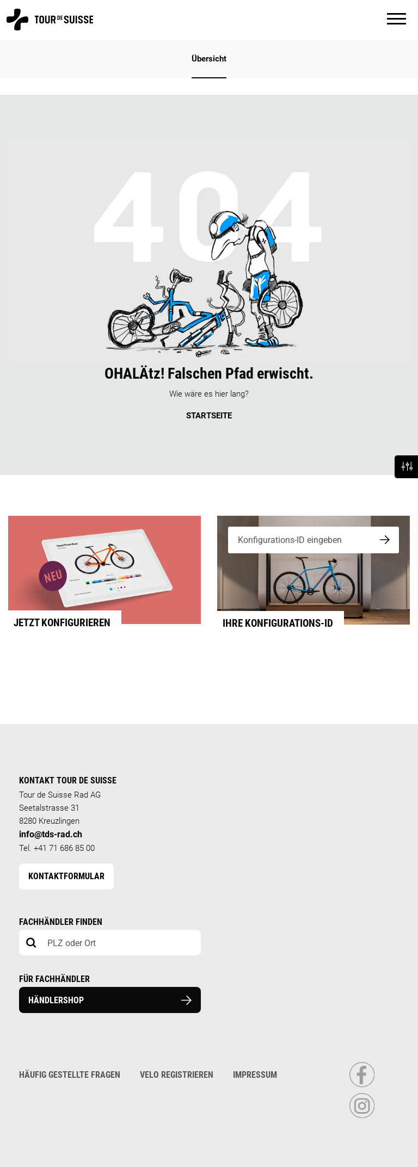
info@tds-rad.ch (50, 834)
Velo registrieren (176, 1075)
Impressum (255, 1075)
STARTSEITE (209, 416)
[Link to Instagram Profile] (361, 1115)
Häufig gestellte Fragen (69, 1075)
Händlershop (110, 1000)
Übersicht (209, 59)
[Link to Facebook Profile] (361, 1085)
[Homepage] (50, 25)
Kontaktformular (66, 876)
